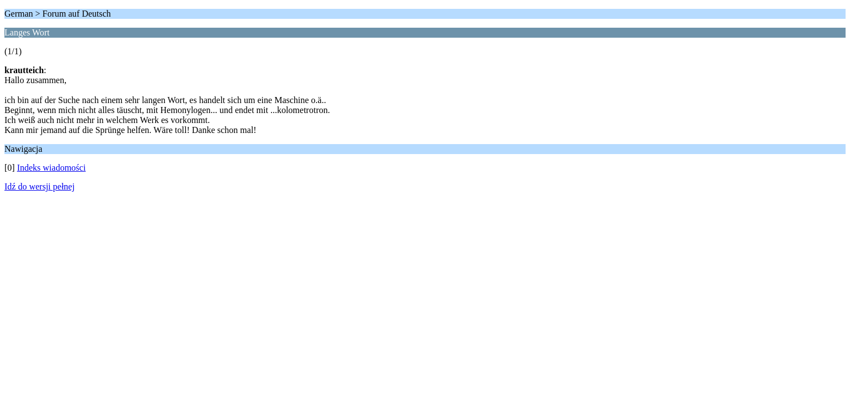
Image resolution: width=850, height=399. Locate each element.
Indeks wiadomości (51, 167)
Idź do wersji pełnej (39, 186)
